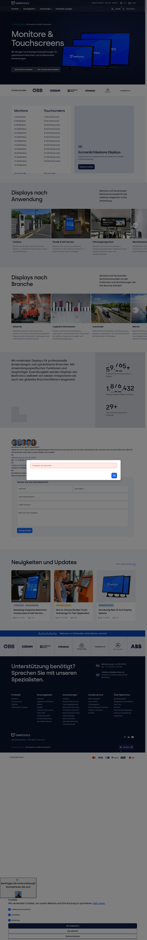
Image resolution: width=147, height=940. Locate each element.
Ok (114, 475)
